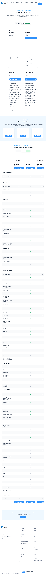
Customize (17, 2)
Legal (34, 533)
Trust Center (23, 548)
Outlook (35, 545)
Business (22, 558)
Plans (36, 2)
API (34, 539)
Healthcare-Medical (37, 532)
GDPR (35, 554)
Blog (22, 536)
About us (22, 528)
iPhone (35, 543)
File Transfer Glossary (24, 546)
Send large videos (24, 543)
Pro (21, 556)
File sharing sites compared (38, 558)
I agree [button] (23, 571)
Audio (35, 528)
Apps (8, 2)
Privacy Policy (35, 569)
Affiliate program (24, 545)
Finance (35, 530)
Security (26, 2)
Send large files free (24, 541)
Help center (23, 532)
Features (12, 2)
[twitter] (1, 538)
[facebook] (2, 538)
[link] (35, 569)
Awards (22, 530)
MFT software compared (38, 560)
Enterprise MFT (23, 559)
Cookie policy (36, 552)
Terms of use (36, 549)
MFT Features (22, 3)
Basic (22, 552)
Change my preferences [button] (30, 571)
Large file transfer (24, 539)
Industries (31, 2)
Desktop (35, 541)
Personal (22, 554)
